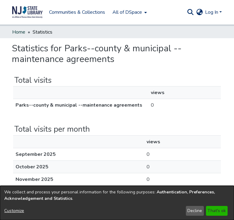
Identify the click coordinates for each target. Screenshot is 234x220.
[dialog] (117, 203)
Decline (194, 211)
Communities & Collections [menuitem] (46, 12)
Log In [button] (212, 12)
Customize (14, 211)
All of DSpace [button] (96, 12)
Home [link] (18, 32)
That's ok (216, 211)
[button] (190, 12)
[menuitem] (98, 12)
